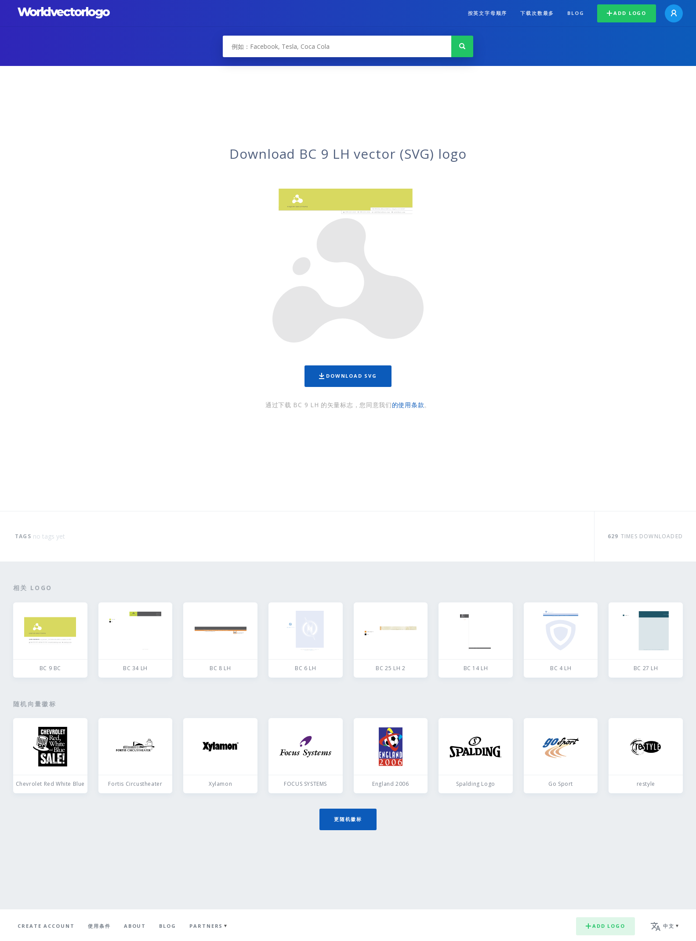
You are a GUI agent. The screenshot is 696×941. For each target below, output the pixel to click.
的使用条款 (408, 405)
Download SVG (348, 375)
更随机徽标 (348, 819)
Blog (575, 13)
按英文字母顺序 (488, 13)
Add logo (626, 13)
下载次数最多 (537, 13)
